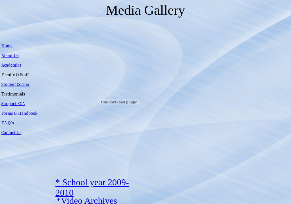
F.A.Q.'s (7, 123)
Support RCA (13, 103)
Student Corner (15, 84)
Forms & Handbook (19, 113)
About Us (9, 55)
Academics (11, 65)
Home (7, 45)
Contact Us (11, 132)
